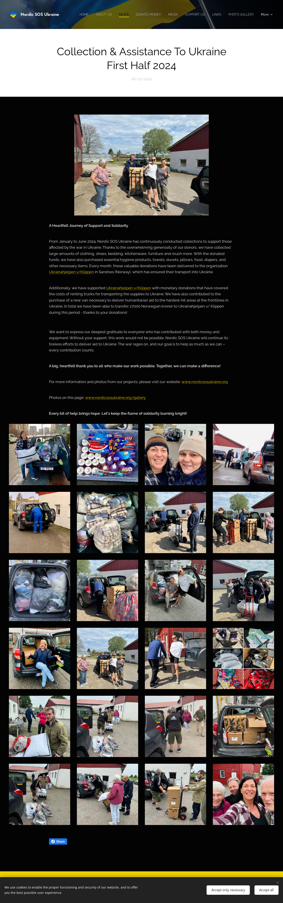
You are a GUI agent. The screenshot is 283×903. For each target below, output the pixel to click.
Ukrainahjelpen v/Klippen (71, 272)
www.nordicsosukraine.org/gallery (115, 398)
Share (58, 841)
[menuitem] (111, 14)
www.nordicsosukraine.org (205, 382)
